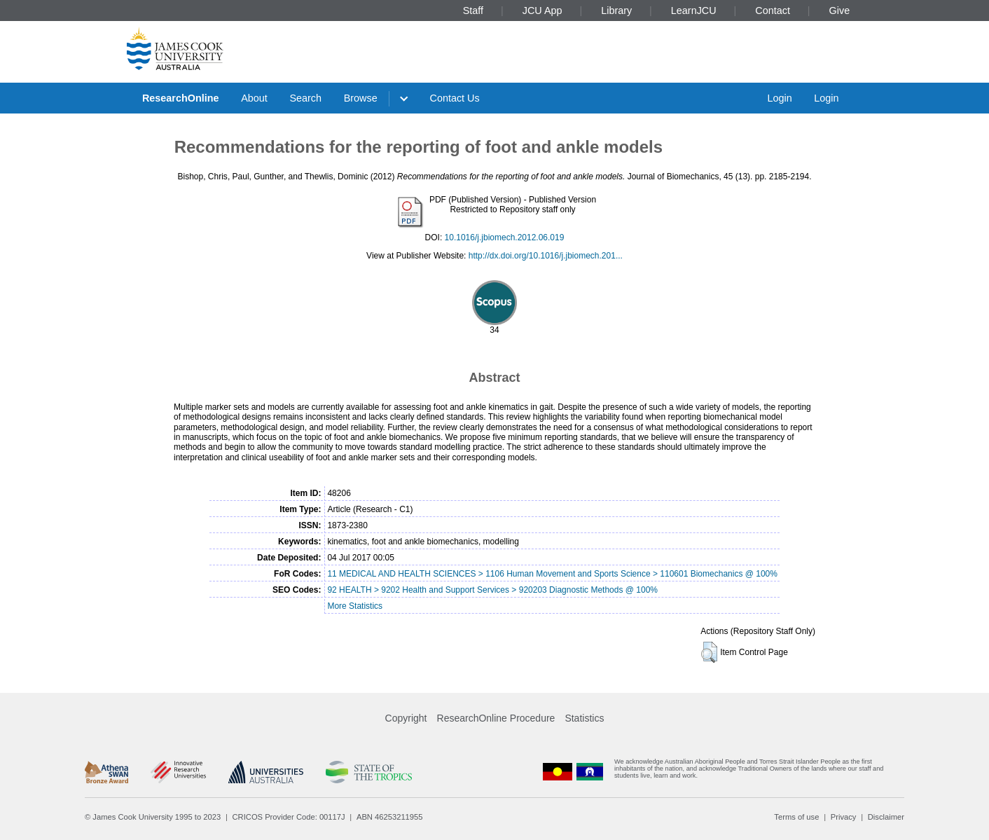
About (254, 98)
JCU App (542, 10)
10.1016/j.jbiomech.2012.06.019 (505, 237)
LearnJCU (694, 10)
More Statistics (354, 606)
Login (779, 98)
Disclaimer (886, 817)
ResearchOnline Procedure (496, 718)
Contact (772, 10)
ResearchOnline (180, 98)
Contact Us (455, 98)
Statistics (584, 718)
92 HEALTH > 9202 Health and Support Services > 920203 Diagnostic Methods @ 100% (492, 590)
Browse (361, 98)
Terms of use (796, 817)
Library (616, 10)
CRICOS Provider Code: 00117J (289, 817)
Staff (473, 10)
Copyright (406, 718)
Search (305, 98)
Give (839, 10)
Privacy (844, 817)
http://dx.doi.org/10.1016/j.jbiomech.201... (546, 256)
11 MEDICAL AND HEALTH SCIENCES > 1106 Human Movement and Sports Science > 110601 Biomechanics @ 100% (552, 574)
